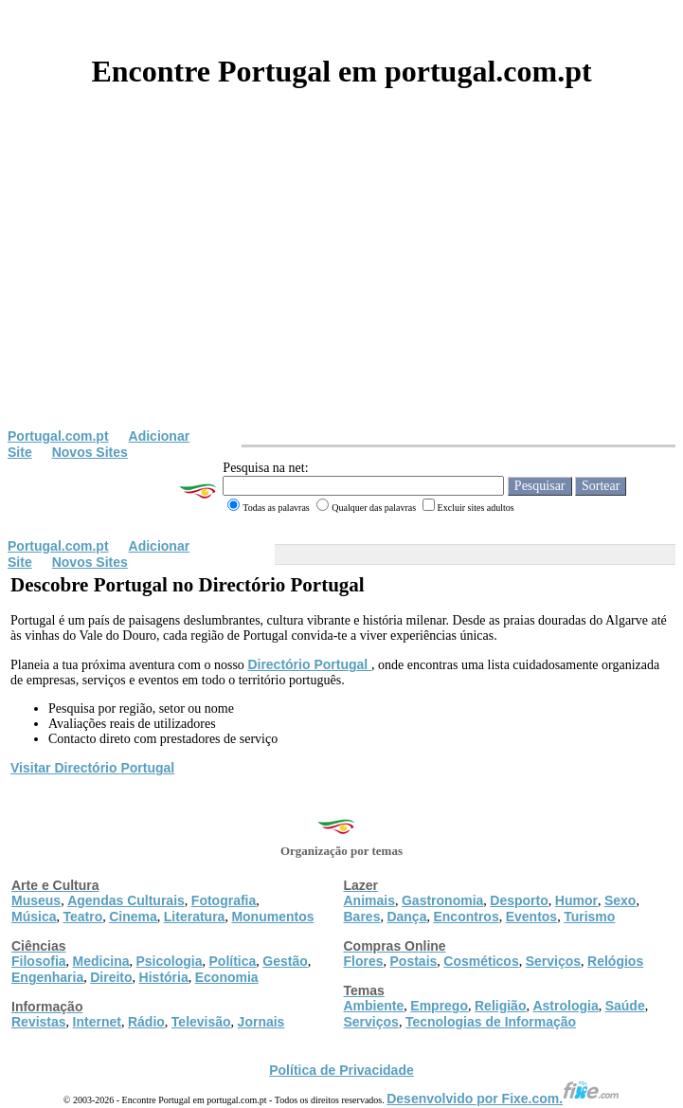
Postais (414, 961)
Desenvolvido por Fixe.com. (503, 1098)
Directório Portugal (309, 664)
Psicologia (168, 961)
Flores (364, 961)
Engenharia (47, 977)
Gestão (284, 961)
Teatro (82, 916)
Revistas (38, 1021)
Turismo (589, 916)
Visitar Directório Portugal (92, 767)
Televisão (201, 1021)
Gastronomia (442, 900)
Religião (500, 1005)
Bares (362, 916)
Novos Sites (90, 452)
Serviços (553, 961)
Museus (36, 900)
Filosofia (38, 961)
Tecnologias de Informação (490, 1021)
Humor (576, 900)
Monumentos (272, 916)
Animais (369, 900)
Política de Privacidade (341, 1070)
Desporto (519, 900)
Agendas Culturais (126, 900)
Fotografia (223, 900)
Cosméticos (480, 961)
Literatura (194, 916)
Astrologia (565, 1005)
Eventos (531, 916)
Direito (111, 977)
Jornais (261, 1021)
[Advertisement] (341, 286)
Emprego (439, 1005)
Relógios (615, 961)
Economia (227, 977)
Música (33, 916)
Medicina (101, 961)
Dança (406, 916)
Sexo (620, 900)
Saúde (625, 1005)
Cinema (133, 916)
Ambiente (374, 1005)
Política (233, 961)
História (164, 977)
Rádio (146, 1021)
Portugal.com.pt (58, 436)
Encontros (465, 916)
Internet (97, 1021)
